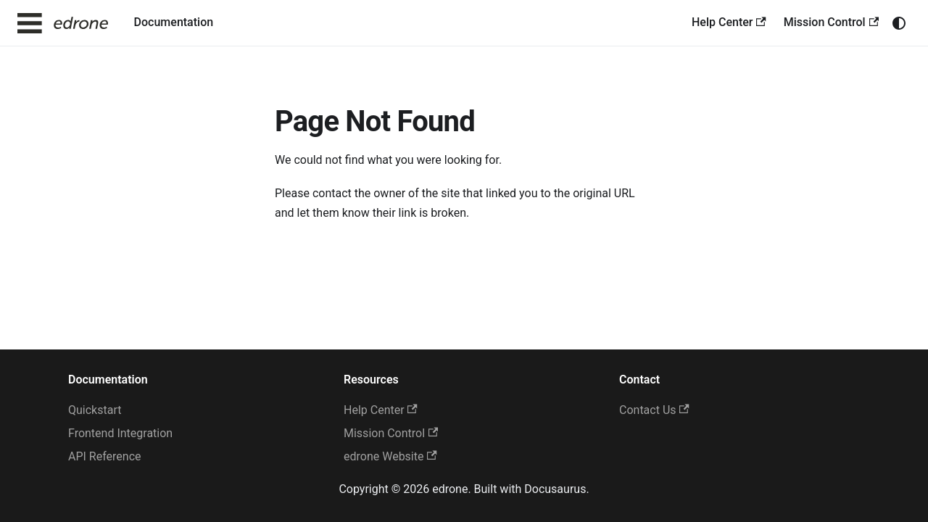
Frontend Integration (120, 433)
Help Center (729, 22)
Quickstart (94, 410)
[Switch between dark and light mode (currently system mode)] (899, 23)
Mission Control (831, 22)
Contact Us (654, 410)
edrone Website (390, 456)
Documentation (174, 22)
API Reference (104, 456)
